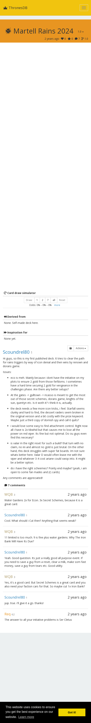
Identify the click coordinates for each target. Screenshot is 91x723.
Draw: (29, 300)
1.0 (81, 31)
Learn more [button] (26, 717)
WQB (8, 494)
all (54, 300)
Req (7, 614)
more (57, 304)
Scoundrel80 (16, 352)
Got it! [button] (72, 712)
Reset (62, 300)
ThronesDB (15, 7)
